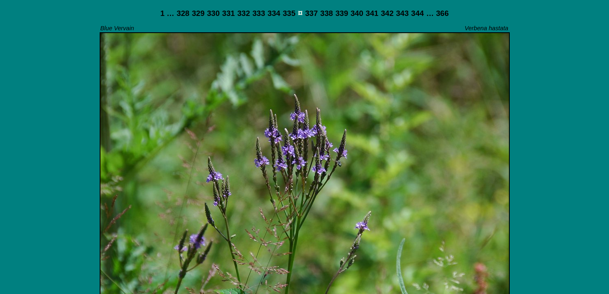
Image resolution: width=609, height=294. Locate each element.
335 (289, 13)
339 (341, 13)
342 (387, 13)
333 (258, 13)
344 (417, 13)
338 (326, 13)
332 (243, 13)
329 (198, 13)
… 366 (437, 13)
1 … (167, 13)
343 (402, 13)
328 (183, 13)
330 (213, 13)
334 (274, 13)
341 (372, 13)
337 (311, 13)
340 (356, 13)
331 (228, 13)
